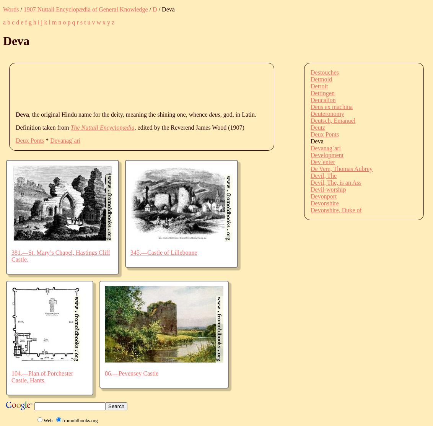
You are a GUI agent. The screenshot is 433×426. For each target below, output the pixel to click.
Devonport (324, 196)
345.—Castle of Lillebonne (163, 252)
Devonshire (325, 203)
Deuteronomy (327, 114)
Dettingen (323, 93)
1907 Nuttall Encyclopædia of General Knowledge (86, 9)
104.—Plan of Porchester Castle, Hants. (42, 377)
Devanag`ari (65, 140)
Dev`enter (323, 162)
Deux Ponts (30, 140)
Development (327, 155)
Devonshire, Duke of (336, 210)
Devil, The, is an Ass (336, 182)
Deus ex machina (332, 107)
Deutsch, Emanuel (333, 120)
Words (11, 9)
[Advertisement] (155, 86)
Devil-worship (328, 189)
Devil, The (324, 175)
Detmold (321, 79)
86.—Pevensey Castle (131, 373)
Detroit (319, 86)
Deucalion (323, 100)
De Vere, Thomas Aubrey (342, 169)
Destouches (325, 72)
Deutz (318, 127)
